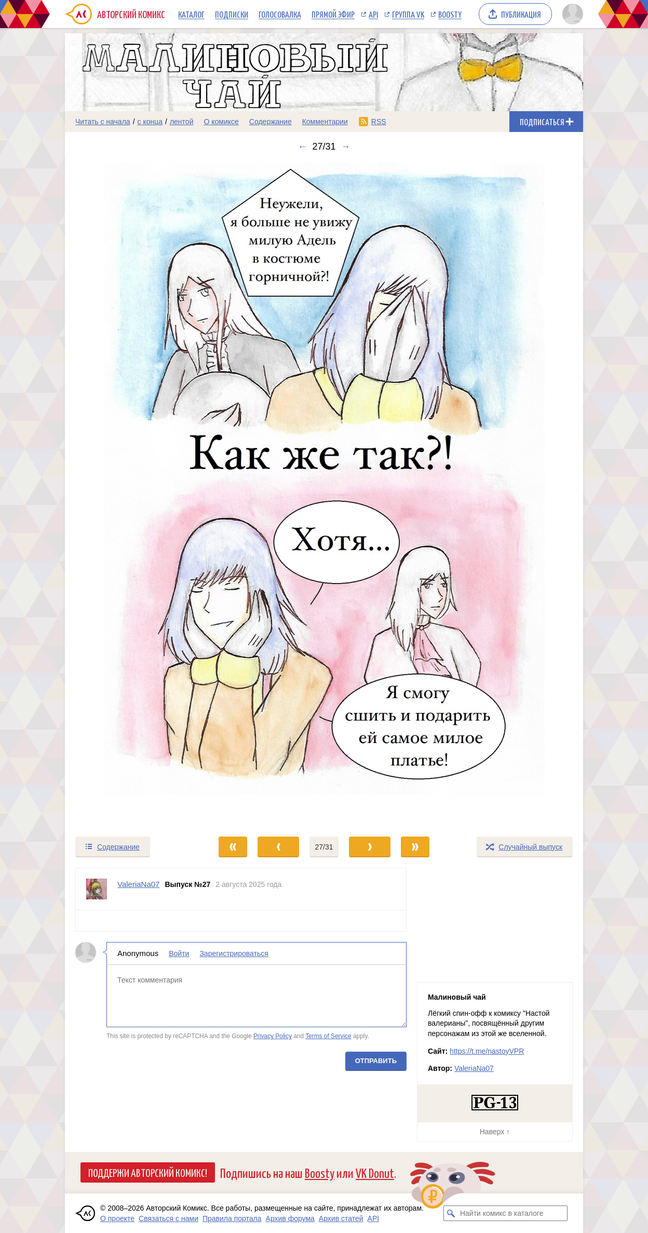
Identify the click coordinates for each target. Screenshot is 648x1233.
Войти (179, 953)
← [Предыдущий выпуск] (302, 146)
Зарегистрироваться (233, 953)
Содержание (270, 121)
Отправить (376, 1061)
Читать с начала (102, 121)
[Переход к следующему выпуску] (324, 494)
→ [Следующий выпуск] (345, 146)
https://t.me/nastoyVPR (487, 1051)
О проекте (117, 1218)
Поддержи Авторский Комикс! (147, 1172)
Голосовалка (280, 14)
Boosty (450, 14)
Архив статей (341, 1218)
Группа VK (408, 14)
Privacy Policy (272, 1036)
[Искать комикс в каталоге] (451, 1213)
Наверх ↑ (495, 1132)
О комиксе (221, 121)
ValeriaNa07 (474, 1068)
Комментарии (325, 121)
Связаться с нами (168, 1218)
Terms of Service (328, 1036)
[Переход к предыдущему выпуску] (130, 494)
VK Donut (375, 1172)
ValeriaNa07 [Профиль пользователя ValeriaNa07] (138, 884)
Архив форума (290, 1218)
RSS (378, 121)
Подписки (231, 14)
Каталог (191, 14)
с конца (150, 121)
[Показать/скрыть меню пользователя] (571, 14)
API (373, 14)
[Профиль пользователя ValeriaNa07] (96, 889)
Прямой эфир (333, 14)
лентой (182, 121)
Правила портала (232, 1218)
